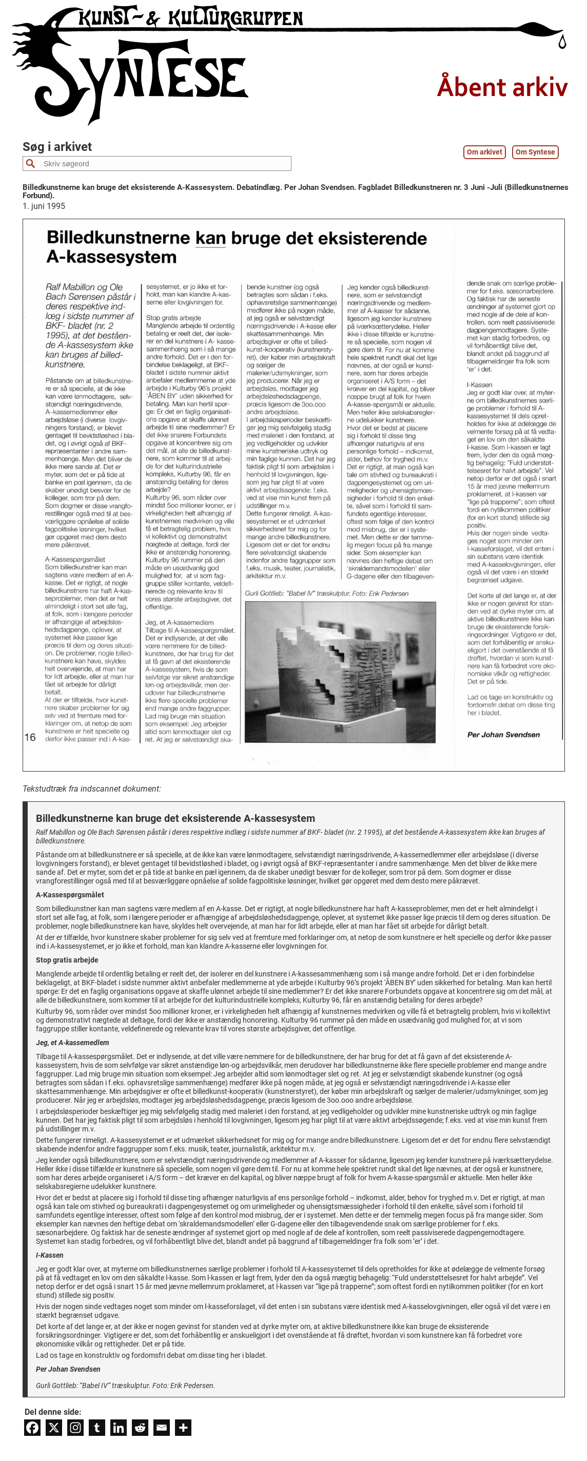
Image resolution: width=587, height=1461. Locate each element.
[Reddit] (140, 1427)
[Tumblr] (97, 1427)
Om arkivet (484, 152)
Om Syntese (535, 152)
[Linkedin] (118, 1427)
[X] (54, 1427)
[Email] (161, 1427)
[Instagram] (75, 1427)
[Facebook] (32, 1427)
